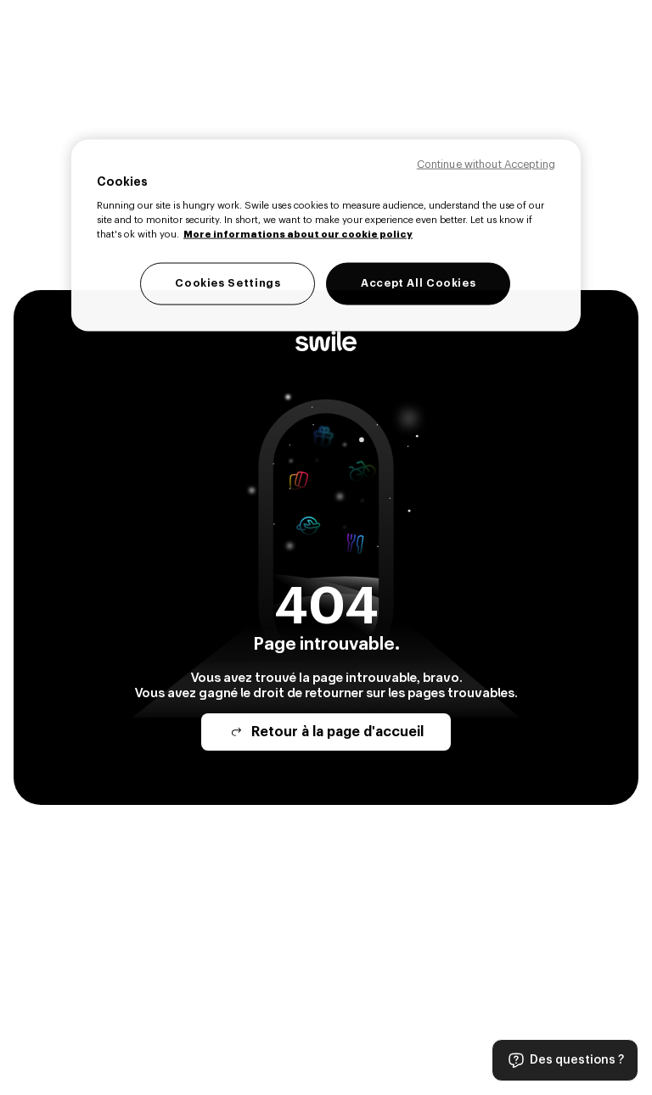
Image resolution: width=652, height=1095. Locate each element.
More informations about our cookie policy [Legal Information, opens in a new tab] (298, 234)
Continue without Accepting (486, 164)
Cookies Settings (227, 283)
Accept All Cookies (418, 283)
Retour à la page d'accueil (326, 732)
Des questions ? (565, 1060)
